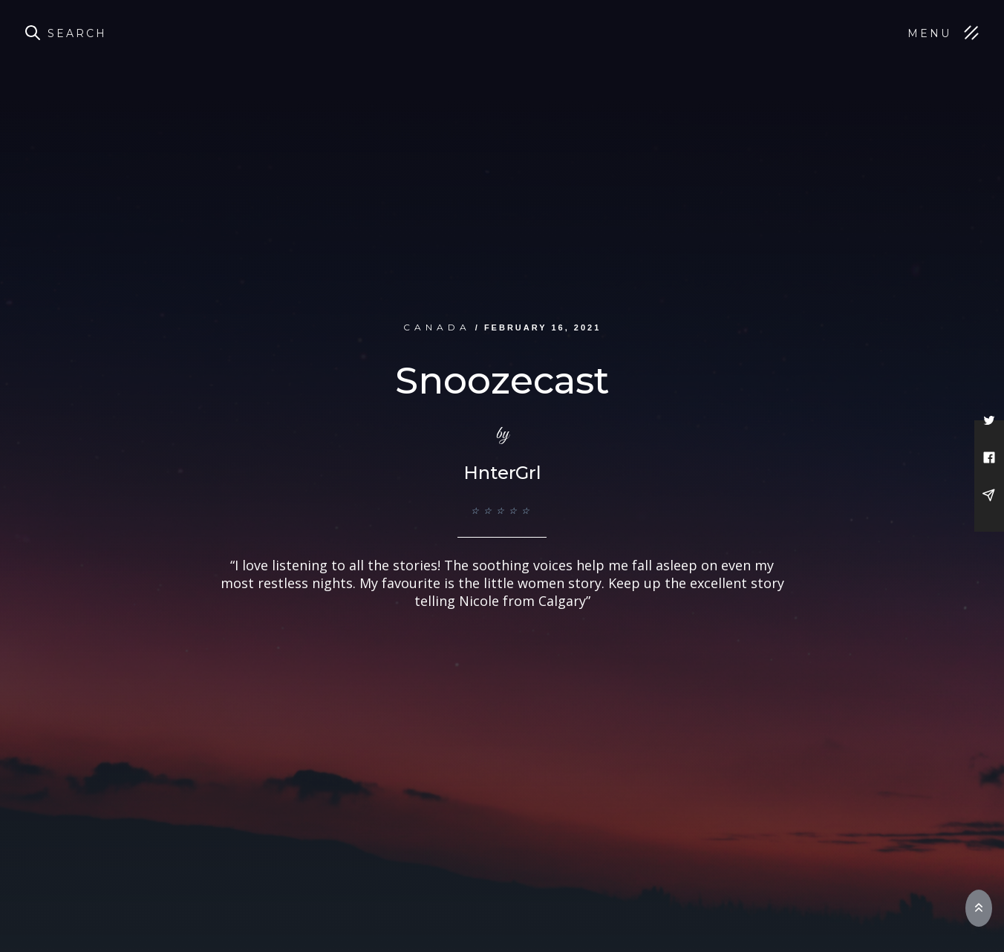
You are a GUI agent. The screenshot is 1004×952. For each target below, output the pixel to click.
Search (77, 33)
